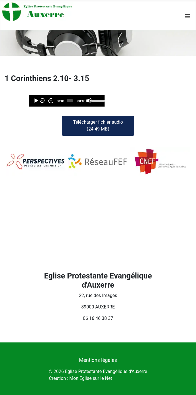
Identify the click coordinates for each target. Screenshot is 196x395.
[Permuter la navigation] (187, 16)
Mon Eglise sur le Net (90, 378)
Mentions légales (98, 360)
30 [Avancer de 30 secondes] (50, 100)
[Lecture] (35, 100)
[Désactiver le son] (88, 100)
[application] (67, 101)
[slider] (70, 100)
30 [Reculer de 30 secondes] (42, 100)
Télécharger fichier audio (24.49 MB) (98, 125)
